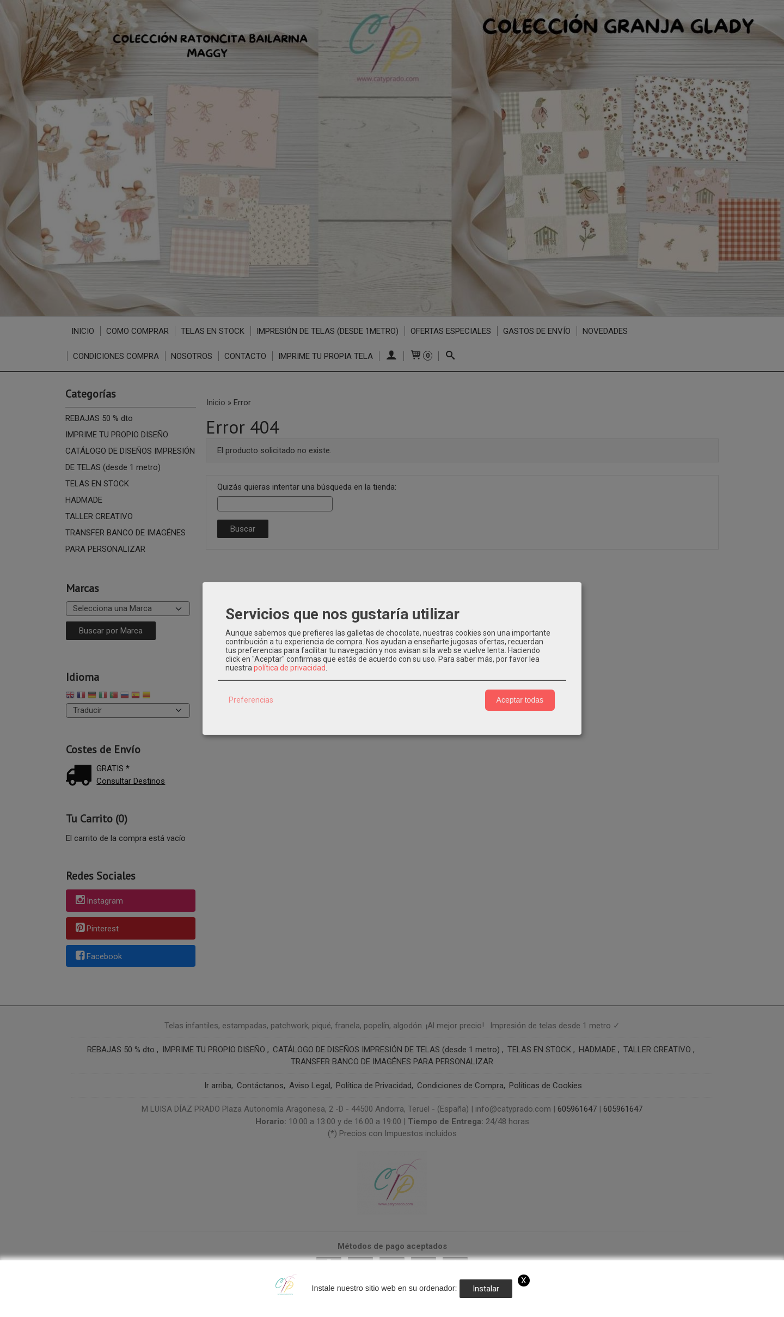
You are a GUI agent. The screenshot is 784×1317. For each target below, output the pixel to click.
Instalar (486, 1289)
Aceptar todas (520, 700)
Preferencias (251, 700)
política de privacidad (290, 667)
